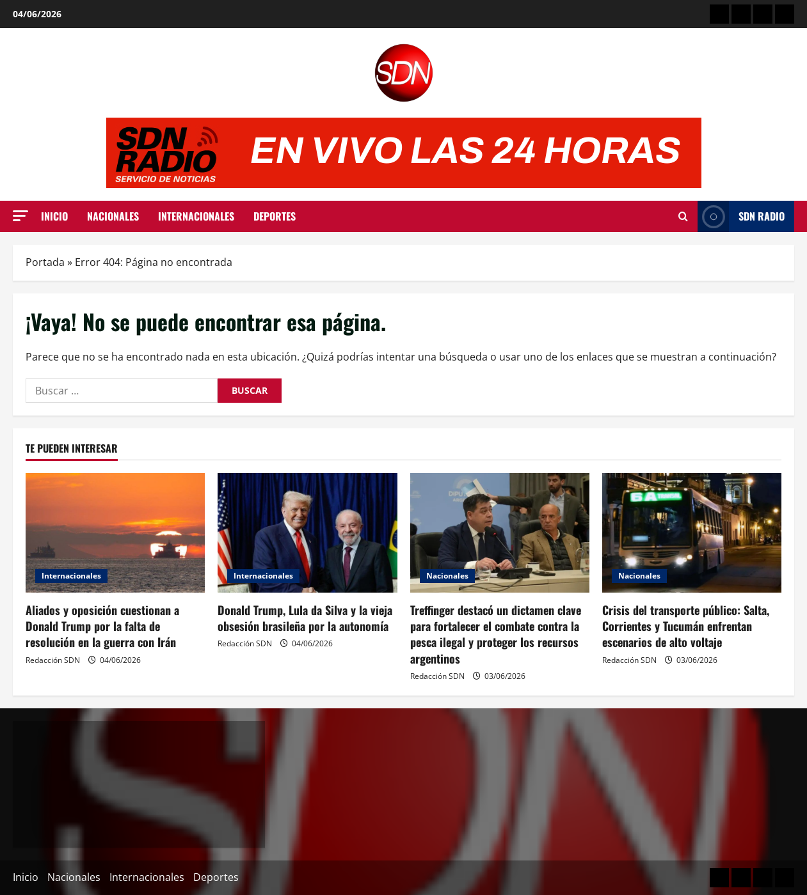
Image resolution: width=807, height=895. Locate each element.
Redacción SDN (53, 660)
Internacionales (196, 216)
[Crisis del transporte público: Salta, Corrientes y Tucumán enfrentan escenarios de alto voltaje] (691, 533)
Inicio (54, 216)
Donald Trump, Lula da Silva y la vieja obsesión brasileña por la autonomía (305, 618)
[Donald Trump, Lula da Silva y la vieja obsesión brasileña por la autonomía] (307, 533)
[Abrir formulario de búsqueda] (683, 217)
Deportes (274, 216)
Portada (45, 262)
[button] (20, 215)
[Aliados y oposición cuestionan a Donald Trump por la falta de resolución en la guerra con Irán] (115, 533)
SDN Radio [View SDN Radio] (741, 216)
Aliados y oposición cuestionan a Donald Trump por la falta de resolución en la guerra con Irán (102, 626)
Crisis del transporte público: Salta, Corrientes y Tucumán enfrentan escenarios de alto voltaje (685, 626)
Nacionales (113, 216)
